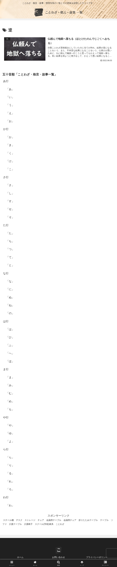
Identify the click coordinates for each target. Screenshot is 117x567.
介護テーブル (15, 524)
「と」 (10, 265)
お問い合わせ (58, 557)
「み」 (10, 385)
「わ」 (10, 505)
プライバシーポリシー (96, 557)
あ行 (6, 81)
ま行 (6, 369)
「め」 (10, 401)
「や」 (10, 425)
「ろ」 (10, 489)
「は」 (10, 329)
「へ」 (10, 353)
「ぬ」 (10, 297)
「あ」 (10, 89)
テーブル (104, 520)
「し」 (10, 193)
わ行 (6, 497)
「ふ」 (10, 345)
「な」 (10, 281)
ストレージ (30, 520)
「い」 (10, 97)
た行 (6, 225)
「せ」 (10, 209)
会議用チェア (70, 520)
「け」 (10, 161)
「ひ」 (10, 337)
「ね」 (10, 305)
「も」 (10, 409)
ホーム (20, 557)
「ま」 (10, 377)
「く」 (10, 153)
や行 (6, 417)
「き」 (10, 145)
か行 (6, 129)
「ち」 (10, 241)
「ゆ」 (10, 433)
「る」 (10, 473)
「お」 (10, 121)
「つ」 (10, 249)
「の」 (10, 313)
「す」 (10, 201)
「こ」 (10, 169)
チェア (41, 520)
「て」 (10, 257)
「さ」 (10, 185)
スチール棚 (8, 520)
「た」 (10, 233)
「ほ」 (10, 361)
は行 (6, 321)
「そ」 (10, 217)
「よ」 (10, 441)
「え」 (10, 113)
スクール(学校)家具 (44, 524)
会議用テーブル (53, 520)
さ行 (6, 177)
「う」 (10, 105)
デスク (19, 520)
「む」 (10, 393)
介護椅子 (28, 524)
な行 (6, 273)
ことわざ (60, 524)
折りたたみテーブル (88, 520)
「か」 (10, 137)
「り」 (10, 465)
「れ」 (10, 481)
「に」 (10, 289)
